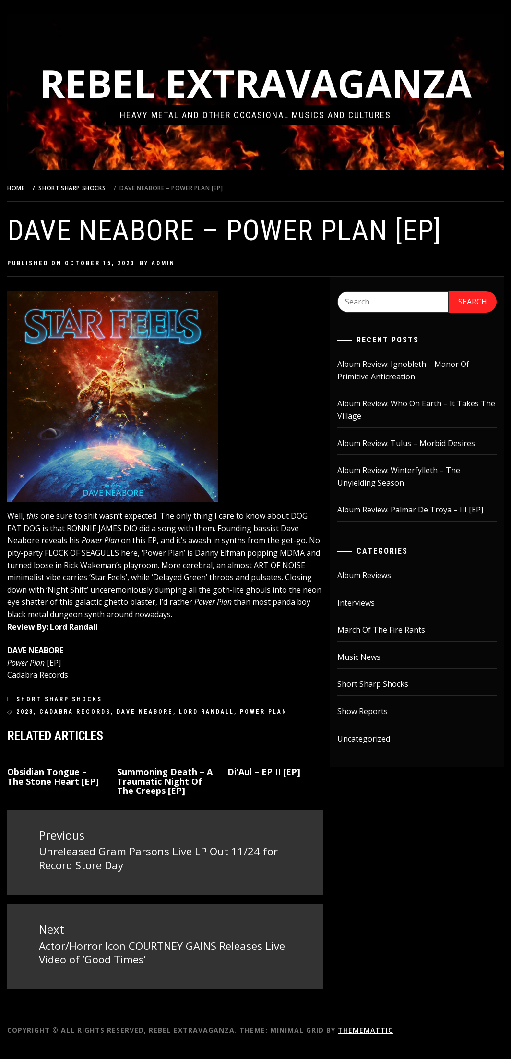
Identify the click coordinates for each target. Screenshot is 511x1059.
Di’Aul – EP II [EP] (277, 784)
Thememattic (389, 1039)
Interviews (364, 602)
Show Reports (370, 711)
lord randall (230, 723)
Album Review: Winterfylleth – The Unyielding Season (406, 476)
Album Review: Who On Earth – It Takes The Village (416, 409)
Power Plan (287, 723)
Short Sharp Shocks (83, 711)
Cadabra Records (99, 723)
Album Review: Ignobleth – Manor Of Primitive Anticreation (411, 370)
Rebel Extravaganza (268, 83)
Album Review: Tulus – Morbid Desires (414, 443)
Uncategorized (371, 738)
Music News (367, 657)
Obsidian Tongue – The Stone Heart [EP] (71, 793)
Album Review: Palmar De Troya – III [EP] (418, 509)
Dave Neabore (169, 723)
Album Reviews (372, 575)
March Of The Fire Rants (389, 629)
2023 (49, 723)
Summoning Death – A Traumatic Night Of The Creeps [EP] (179, 793)
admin (187, 263)
